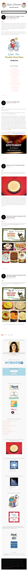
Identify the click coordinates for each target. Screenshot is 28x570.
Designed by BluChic (9, 567)
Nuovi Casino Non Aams (15, 76)
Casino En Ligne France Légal (15, 87)
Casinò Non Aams (15, 69)
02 (3, 165)
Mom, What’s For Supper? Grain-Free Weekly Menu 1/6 (15, 17)
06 (3, 16)
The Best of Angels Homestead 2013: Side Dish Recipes (16, 275)
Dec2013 (4, 218)
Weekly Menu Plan (13, 19)
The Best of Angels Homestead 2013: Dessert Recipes (16, 216)
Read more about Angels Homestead (14, 355)
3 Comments (4, 268)
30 (3, 275)
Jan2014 (4, 18)
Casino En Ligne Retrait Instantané (14, 83)
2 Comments (4, 95)
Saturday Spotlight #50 (12, 102)
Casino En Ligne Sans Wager (14, 84)
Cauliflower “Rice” (5, 434)
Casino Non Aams (15, 67)
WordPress (4, 567)
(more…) (2, 63)
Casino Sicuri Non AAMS (15, 90)
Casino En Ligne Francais (15, 81)
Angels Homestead (16, 566)
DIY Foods (11, 166)
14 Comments (4, 158)
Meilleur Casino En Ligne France (14, 74)
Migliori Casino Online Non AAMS (14, 70)
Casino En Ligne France (15, 73)
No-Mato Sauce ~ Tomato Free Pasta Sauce (9, 425)
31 (3, 216)
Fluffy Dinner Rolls (5, 428)
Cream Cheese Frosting (6, 422)
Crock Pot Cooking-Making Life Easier (8, 431)
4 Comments (4, 209)
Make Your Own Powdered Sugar (15, 165)
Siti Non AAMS (14, 77)
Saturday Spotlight (13, 103)
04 (3, 102)
